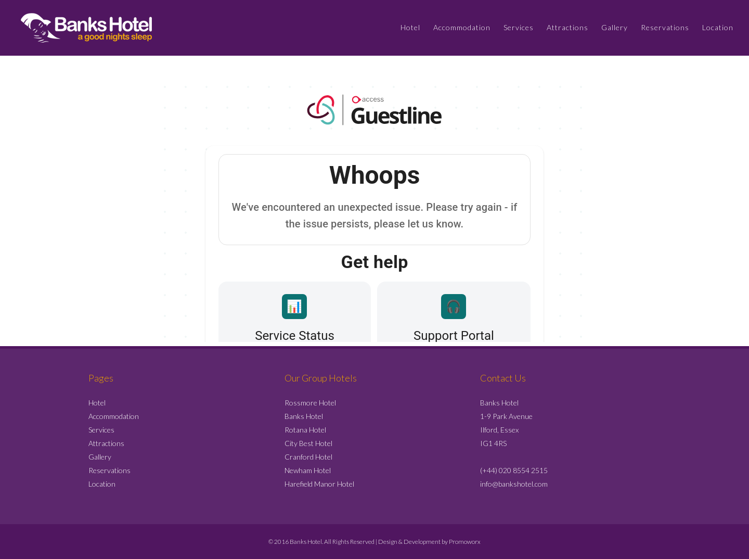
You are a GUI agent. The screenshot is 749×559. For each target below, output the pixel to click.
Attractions (106, 443)
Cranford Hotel (308, 456)
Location (101, 483)
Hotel (97, 402)
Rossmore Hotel (310, 402)
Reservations (109, 470)
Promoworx (465, 541)
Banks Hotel (304, 416)
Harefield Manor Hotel (319, 483)
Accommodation (113, 416)
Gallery (99, 456)
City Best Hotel (308, 443)
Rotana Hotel (305, 429)
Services (101, 429)
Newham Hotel (308, 470)
